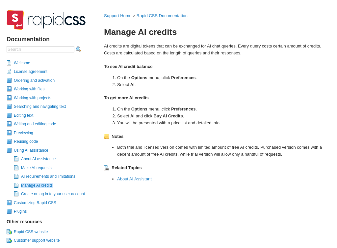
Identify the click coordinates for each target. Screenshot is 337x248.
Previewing (23, 133)
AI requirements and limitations (48, 176)
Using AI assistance (31, 150)
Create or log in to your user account (53, 194)
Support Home (118, 15)
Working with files (29, 89)
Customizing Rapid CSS (35, 203)
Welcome (22, 63)
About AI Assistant (134, 178)
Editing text (23, 115)
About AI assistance (38, 159)
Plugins (20, 211)
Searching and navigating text (40, 106)
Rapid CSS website (31, 232)
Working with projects (32, 98)
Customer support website (37, 240)
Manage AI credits (37, 185)
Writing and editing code (35, 124)
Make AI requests (36, 168)
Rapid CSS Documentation (162, 15)
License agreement (30, 71)
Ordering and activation (34, 80)
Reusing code (26, 141)
